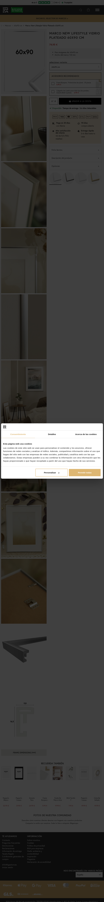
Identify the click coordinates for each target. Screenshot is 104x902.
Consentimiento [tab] (18, 434)
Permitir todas (85, 472)
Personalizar (51, 472)
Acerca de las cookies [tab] (86, 434)
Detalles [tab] (52, 434)
